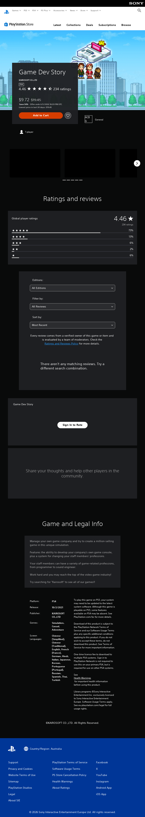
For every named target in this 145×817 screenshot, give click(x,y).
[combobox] (72, 284)
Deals (89, 21)
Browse (126, 21)
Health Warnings (82, 674)
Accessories (58, 10)
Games (15, 10)
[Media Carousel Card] (35, 159)
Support (94, 10)
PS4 (34, 10)
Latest (57, 21)
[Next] (137, 160)
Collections (73, 21)
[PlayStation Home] (6, 10)
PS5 (25, 10)
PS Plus (44, 10)
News (72, 10)
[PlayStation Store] (19, 21)
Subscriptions (107, 21)
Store (82, 10)
